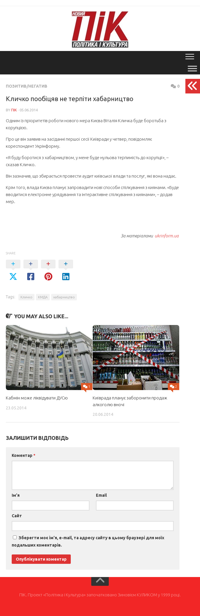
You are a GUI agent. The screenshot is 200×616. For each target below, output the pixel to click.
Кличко (26, 297)
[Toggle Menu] (192, 68)
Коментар (23, 455)
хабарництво (64, 297)
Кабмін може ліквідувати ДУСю (37, 397)
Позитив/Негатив (26, 86)
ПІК (14, 110)
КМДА (43, 297)
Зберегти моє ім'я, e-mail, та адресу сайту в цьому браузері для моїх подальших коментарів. (88, 541)
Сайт (17, 515)
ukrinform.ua (167, 235)
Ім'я (16, 495)
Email (101, 495)
